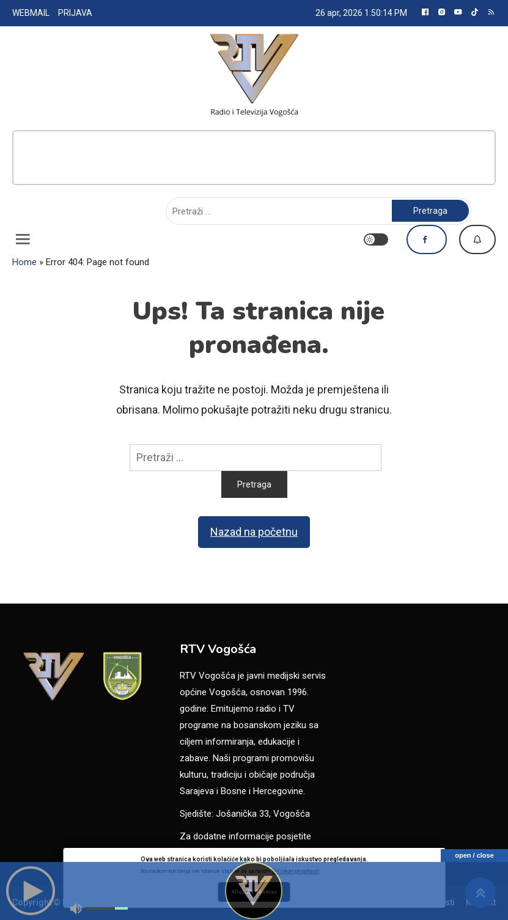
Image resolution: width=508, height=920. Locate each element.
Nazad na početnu (254, 531)
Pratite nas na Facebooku (426, 239)
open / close (474, 855)
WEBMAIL (31, 13)
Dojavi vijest (477, 239)
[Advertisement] (254, 157)
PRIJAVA (75, 13)
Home (24, 262)
